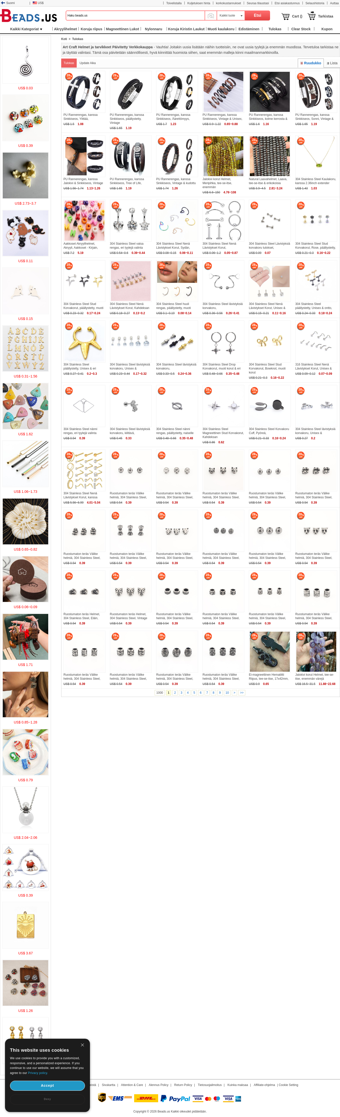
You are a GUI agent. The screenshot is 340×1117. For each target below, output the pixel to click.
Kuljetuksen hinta (198, 3)
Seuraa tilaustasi (258, 3)
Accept (47, 1085)
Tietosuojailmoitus (210, 1085)
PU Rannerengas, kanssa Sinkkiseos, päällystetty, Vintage (127, 119)
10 (227, 692)
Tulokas (69, 63)
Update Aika (88, 63)
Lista (332, 63)
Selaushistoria (315, 3)
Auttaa (334, 3)
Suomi (8, 3)
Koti (64, 39)
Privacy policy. (38, 1073)
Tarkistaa (325, 16)
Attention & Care (132, 1085)
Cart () (297, 16)
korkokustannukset (228, 3)
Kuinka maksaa (238, 1085)
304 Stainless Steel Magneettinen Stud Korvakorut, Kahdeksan (223, 433)
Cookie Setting (288, 1085)
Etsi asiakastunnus (287, 3)
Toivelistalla (174, 3)
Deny (47, 1099)
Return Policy (183, 1085)
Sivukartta (108, 1085)
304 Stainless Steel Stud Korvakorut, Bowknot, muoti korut (267, 368)
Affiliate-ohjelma (264, 1085)
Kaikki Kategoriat (26, 29)
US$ (38, 3)
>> (242, 692)
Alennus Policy (158, 1085)
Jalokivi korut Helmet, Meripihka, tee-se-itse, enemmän (217, 183)
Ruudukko (310, 63)
